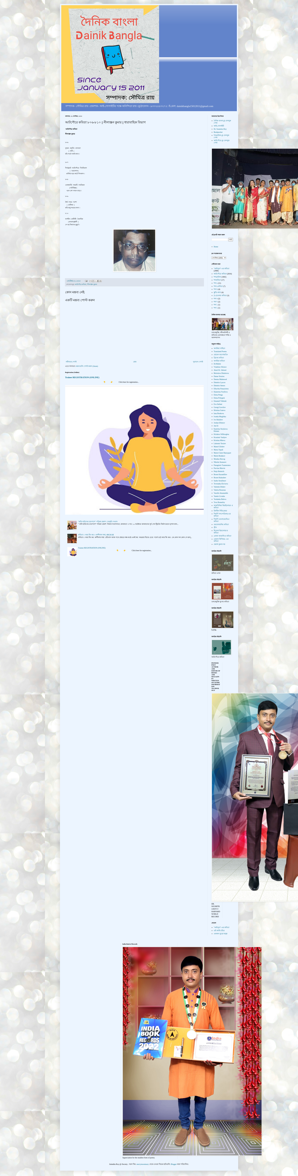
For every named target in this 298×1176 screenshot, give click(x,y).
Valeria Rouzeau (220, 490)
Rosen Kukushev (220, 478)
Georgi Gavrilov (220, 407)
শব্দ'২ (216, 308)
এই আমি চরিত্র (219, 931)
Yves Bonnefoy (219, 502)
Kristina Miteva (219, 440)
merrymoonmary (143, 1164)
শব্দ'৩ (216, 299)
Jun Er (216, 426)
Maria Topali (218, 450)
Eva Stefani (218, 404)
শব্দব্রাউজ (217, 277)
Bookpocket (218, 132)
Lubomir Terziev (220, 443)
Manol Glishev (219, 447)
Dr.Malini (217, 364)
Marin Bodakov (219, 456)
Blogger (174, 1164)
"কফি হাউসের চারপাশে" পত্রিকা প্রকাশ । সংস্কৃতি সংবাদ (97, 522)
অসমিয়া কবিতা (219, 361)
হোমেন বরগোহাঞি (221, 355)
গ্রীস (215, 527)
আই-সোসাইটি (219, 126)
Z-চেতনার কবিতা (220, 296)
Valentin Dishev (219, 487)
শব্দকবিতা (217, 280)
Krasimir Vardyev (220, 437)
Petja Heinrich (219, 471)
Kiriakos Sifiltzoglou (221, 434)
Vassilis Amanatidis (221, 493)
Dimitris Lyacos (219, 382)
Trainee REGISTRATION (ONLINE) (82, 377)
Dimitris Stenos (219, 386)
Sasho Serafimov (220, 481)
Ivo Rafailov (218, 420)
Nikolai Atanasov (220, 462)
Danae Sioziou (219, 376)
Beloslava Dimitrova (221, 373)
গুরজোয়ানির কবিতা (221, 524)
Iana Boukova (219, 413)
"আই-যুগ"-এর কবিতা (221, 269)
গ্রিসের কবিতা (219, 358)
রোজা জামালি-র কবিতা (222, 536)
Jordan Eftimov (219, 423)
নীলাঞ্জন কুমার (92, 284)
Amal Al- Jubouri (220, 370)
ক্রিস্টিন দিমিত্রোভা (220, 511)
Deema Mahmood (220, 379)
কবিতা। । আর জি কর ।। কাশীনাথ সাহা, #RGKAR (96, 535)
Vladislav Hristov (220, 367)
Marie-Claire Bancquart (222, 453)
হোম (134, 362)
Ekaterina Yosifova (221, 392)
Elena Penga (218, 395)
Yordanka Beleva (220, 499)
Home (216, 247)
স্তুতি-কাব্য (217, 292)
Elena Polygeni (219, 398)
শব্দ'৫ (216, 283)
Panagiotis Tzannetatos (222, 465)
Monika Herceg (219, 459)
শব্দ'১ (216, 305)
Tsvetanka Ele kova (221, 484)
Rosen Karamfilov (220, 474)
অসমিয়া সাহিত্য (219, 348)
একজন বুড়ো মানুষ (220, 934)
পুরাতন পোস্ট (198, 362)
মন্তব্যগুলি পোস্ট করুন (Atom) (87, 366)
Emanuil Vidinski (220, 401)
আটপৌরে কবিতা (80, 284)
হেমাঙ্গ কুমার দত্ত (219, 544)
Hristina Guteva (219, 410)
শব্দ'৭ (216, 302)
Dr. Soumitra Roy (220, 129)
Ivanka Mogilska (220, 417)
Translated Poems (220, 351)
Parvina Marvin (219, 468)
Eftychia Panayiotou (221, 389)
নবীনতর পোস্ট (71, 362)
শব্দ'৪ (216, 289)
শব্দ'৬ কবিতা (218, 286)
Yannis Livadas (219, 496)
